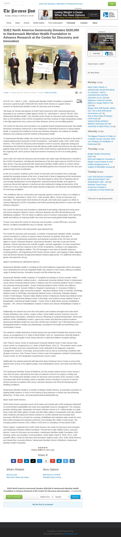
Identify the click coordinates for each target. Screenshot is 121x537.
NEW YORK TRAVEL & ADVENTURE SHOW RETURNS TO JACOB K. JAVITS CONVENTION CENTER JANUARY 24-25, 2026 (101, 92)
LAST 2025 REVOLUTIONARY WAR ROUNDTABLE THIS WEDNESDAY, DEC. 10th (100, 179)
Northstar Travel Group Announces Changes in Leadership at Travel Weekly (99, 187)
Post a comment (14, 497)
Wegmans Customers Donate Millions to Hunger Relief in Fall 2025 (100, 103)
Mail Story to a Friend (51, 475)
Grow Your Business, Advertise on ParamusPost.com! (60, 4)
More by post (12, 475)
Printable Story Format (52, 477)
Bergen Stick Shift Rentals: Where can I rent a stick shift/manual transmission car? (101, 110)
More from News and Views (18, 477)
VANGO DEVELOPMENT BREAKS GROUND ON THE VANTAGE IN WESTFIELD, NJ (100, 123)
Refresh (75, 497)
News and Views (51, 93)
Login (112, 4)
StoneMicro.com (70, 534)
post (6, 93)
